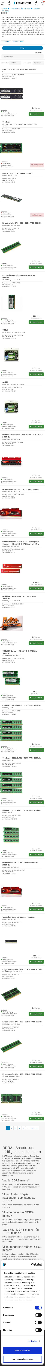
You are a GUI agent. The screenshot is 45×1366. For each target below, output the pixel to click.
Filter (22, 48)
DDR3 (7, 11)
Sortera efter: (4, 62)
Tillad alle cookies (22, 1350)
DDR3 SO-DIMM (18, 42)
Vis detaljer (32, 1341)
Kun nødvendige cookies (22, 1359)
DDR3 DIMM (6, 42)
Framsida (4, 8)
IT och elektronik (15, 8)
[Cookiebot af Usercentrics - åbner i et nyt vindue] (32, 1265)
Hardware (27, 8)
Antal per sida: (27, 62)
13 (32, 1128)
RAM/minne (37, 8)
